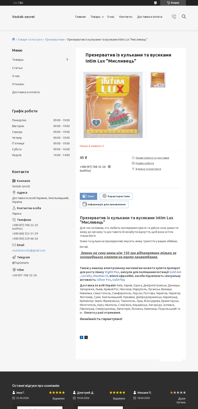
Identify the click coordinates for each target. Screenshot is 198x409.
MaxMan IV (100, 276)
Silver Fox (104, 279)
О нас (111, 16)
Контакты (125, 16)
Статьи (17, 68)
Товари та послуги (30, 39)
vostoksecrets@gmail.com (28, 250)
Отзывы (18, 84)
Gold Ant (175, 272)
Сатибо (86, 276)
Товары (95, 16)
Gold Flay (118, 279)
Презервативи (54, 39)
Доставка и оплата (149, 16)
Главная (80, 16)
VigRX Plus (112, 272)
